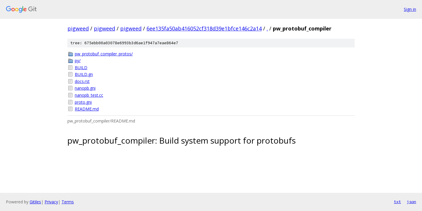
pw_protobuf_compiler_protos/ (104, 54)
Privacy (51, 202)
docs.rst (82, 81)
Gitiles (35, 202)
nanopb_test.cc (89, 95)
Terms (68, 202)
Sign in (410, 9)
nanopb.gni (85, 88)
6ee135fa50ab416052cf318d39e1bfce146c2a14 (204, 28)
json (411, 201)
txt (397, 201)
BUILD (81, 67)
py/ (78, 60)
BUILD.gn (84, 74)
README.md (87, 109)
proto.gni (83, 102)
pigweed (78, 28)
